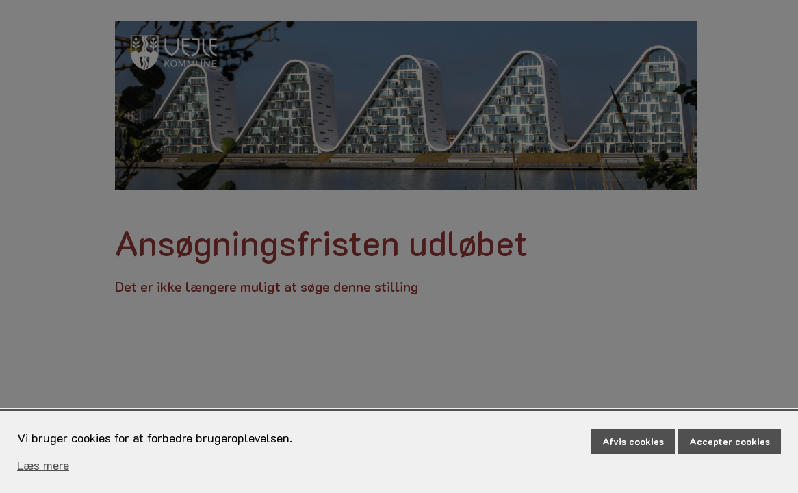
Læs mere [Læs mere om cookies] (43, 465)
